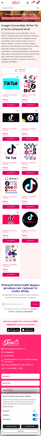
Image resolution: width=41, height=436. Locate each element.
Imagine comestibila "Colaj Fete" (10, 265)
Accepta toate (29, 426)
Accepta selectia (11, 426)
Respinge (20, 431)
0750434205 (7, 356)
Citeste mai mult (8, 406)
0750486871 (7, 352)
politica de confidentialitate (24, 311)
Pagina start (5, 18)
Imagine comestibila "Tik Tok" (10, 95)
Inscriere (35, 304)
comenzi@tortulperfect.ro (13, 349)
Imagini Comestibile (16, 18)
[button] (3, 2)
